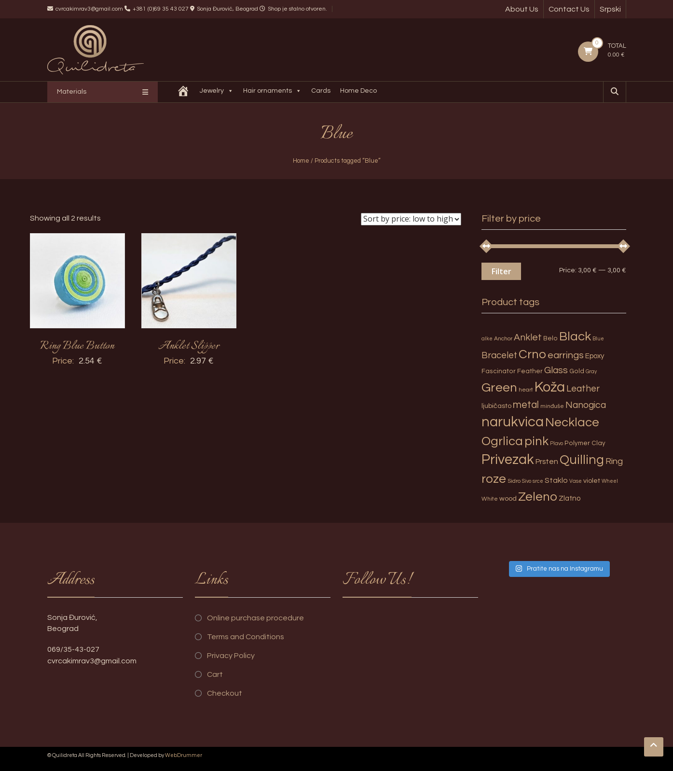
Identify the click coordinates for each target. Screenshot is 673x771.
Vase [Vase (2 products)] (575, 481)
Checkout (224, 693)
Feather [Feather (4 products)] (530, 371)
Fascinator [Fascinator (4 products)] (498, 371)
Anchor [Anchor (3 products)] (503, 339)
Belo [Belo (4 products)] (550, 338)
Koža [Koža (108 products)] (550, 387)
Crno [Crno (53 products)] (532, 354)
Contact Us (569, 9)
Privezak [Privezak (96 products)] (507, 459)
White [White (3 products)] (489, 499)
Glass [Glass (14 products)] (556, 370)
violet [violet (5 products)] (591, 480)
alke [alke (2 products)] (487, 338)
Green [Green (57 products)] (499, 387)
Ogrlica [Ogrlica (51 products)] (502, 441)
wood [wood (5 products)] (508, 498)
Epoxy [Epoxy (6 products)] (594, 356)
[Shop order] (411, 219)
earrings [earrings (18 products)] (566, 355)
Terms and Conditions (245, 637)
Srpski (610, 9)
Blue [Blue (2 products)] (598, 338)
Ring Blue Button (77, 346)
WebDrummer (183, 755)
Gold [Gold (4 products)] (576, 371)
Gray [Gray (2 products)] (591, 371)
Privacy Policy (231, 655)
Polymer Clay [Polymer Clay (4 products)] (584, 443)
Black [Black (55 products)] (575, 336)
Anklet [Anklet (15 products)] (528, 337)
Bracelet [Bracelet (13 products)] (499, 355)
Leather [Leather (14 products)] (583, 388)
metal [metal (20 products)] (526, 405)
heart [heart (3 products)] (526, 390)
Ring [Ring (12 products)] (614, 461)
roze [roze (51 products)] (493, 479)
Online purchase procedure (255, 618)
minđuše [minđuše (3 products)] (552, 406)
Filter (501, 271)
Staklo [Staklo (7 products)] (556, 480)
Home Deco (359, 90)
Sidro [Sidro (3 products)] (514, 481)
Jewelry (217, 92)
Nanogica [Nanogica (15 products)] (585, 405)
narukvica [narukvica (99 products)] (512, 422)
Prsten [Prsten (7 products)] (547, 461)
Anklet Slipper (189, 346)
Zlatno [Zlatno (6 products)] (569, 498)
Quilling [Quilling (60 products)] (582, 460)
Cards (321, 90)
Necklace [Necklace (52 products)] (572, 422)
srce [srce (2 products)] (538, 481)
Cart (215, 674)
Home (301, 160)
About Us (521, 9)
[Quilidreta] (184, 92)
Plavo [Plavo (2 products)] (556, 443)
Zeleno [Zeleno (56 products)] (537, 497)
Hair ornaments (273, 92)
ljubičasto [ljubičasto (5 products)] (496, 405)
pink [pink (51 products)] (536, 441)
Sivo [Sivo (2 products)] (526, 481)
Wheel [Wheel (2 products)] (610, 481)
